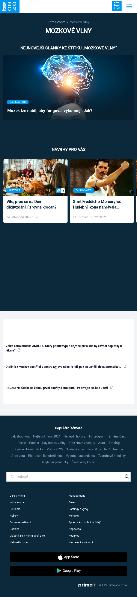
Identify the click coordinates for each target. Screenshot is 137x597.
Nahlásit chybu (19, 542)
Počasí (34, 443)
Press (72, 502)
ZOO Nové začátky (82, 443)
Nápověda (75, 529)
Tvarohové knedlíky (112, 456)
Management (77, 495)
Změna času (117, 436)
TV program (97, 436)
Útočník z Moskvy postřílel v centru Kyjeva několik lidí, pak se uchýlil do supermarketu (66, 366)
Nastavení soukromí (81, 542)
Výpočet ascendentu (80, 456)
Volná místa (17, 502)
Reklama (15, 509)
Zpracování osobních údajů (85, 522)
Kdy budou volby (53, 443)
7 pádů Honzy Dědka (29, 449)
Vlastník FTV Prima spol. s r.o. (27, 535)
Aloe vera (18, 456)
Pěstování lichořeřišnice (45, 456)
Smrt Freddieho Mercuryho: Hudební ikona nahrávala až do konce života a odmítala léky (99, 204)
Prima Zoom (56, 22)
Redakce (74, 535)
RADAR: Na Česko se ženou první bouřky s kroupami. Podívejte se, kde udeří (59, 388)
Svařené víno (75, 449)
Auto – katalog (109, 443)
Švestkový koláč (83, 462)
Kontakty (74, 515)
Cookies (15, 529)
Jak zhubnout (20, 436)
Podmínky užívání (20, 522)
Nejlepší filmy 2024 (46, 436)
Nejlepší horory (74, 436)
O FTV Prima (17, 495)
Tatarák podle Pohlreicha (105, 449)
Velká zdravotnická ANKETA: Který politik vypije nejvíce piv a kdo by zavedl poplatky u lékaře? (64, 348)
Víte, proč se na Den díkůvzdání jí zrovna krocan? (31, 204)
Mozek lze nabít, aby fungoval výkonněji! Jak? (49, 110)
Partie (22, 443)
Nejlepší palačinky (55, 462)
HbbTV (14, 515)
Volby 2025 (55, 449)
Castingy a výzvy (78, 509)
